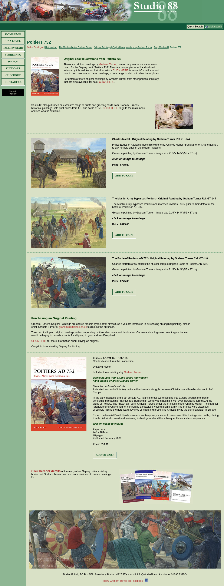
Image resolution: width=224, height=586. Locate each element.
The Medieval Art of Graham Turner (75, 47)
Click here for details (46, 471)
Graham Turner (107, 64)
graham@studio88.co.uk (73, 326)
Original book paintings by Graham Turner (132, 47)
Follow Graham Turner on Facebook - (123, 580)
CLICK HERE (120, 70)
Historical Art (51, 47)
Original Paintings (102, 47)
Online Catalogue (35, 47)
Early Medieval (161, 47)
